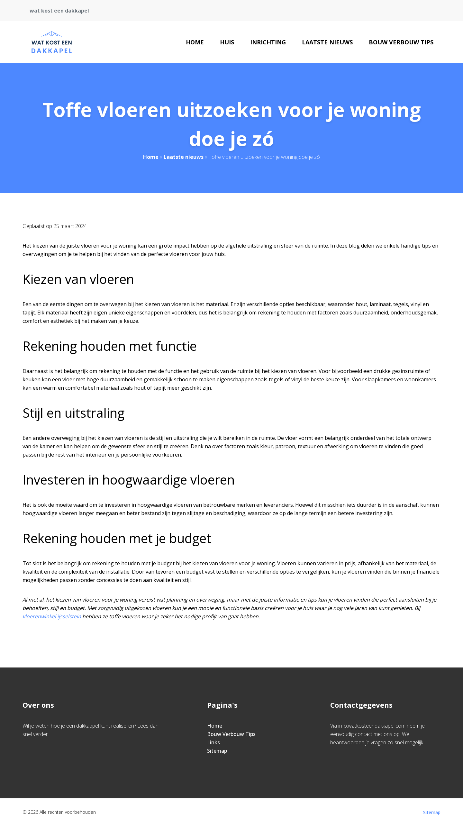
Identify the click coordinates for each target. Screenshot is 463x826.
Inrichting (268, 42)
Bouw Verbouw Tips (401, 42)
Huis (227, 42)
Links (213, 742)
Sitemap (217, 750)
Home (195, 42)
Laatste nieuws (327, 42)
